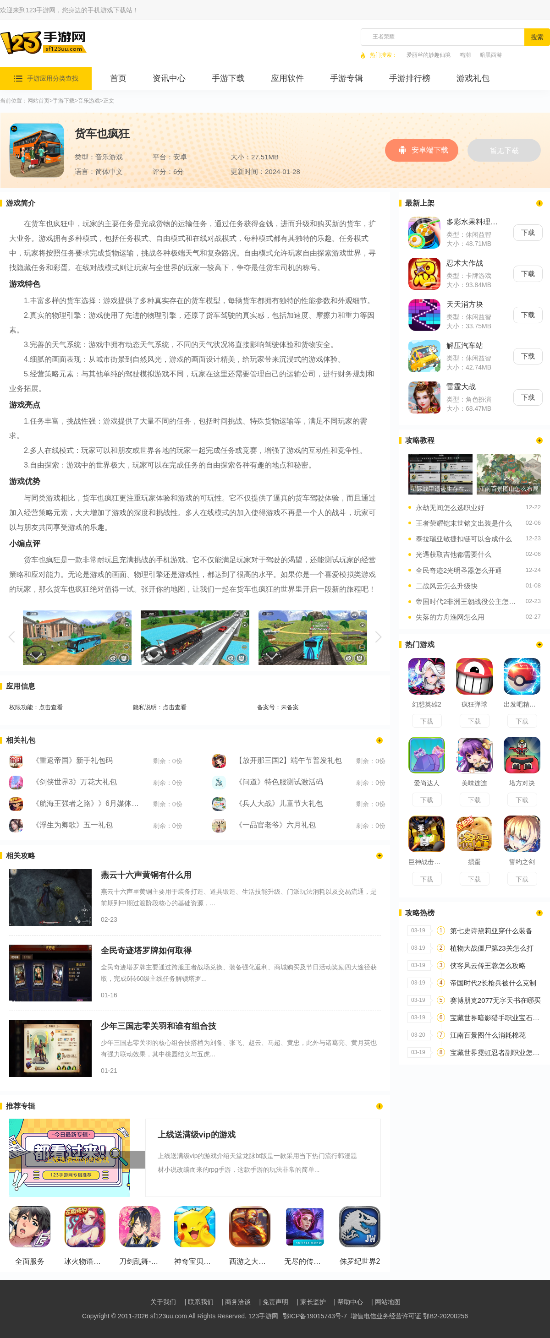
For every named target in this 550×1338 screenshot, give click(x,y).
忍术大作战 (464, 263)
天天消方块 (464, 304)
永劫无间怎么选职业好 (450, 507)
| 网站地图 (386, 1301)
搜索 (537, 37)
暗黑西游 (491, 55)
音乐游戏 (89, 101)
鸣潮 (465, 55)
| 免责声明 (273, 1301)
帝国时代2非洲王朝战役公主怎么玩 (468, 601)
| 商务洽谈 (236, 1301)
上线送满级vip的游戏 (181, 1134)
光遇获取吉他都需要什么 (453, 554)
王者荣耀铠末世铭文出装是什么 (464, 523)
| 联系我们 (199, 1301)
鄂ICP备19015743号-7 (315, 1316)
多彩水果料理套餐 (473, 222)
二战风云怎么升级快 (447, 586)
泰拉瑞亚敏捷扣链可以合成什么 (464, 539)
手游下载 (64, 101)
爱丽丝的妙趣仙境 (429, 55)
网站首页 (39, 101)
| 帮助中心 (348, 1301)
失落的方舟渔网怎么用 (450, 617)
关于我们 (163, 1301)
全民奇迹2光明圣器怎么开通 (459, 570)
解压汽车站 (464, 345)
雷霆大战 (461, 387)
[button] (13, 636)
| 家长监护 (311, 1301)
